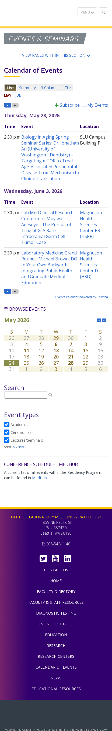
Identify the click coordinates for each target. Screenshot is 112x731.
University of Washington (56, 720)
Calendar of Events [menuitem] (56, 667)
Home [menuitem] (56, 580)
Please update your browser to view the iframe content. (56, 88)
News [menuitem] (56, 677)
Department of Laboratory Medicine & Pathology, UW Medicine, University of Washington (31, 13)
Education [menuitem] (56, 634)
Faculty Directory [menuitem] (56, 591)
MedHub (39, 477)
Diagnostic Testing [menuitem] (56, 613)
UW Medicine (56, 708)
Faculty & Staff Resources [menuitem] (56, 602)
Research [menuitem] (56, 645)
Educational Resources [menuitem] (56, 688)
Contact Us (56, 569)
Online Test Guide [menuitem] (56, 623)
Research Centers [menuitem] (56, 656)
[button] (56, 55)
